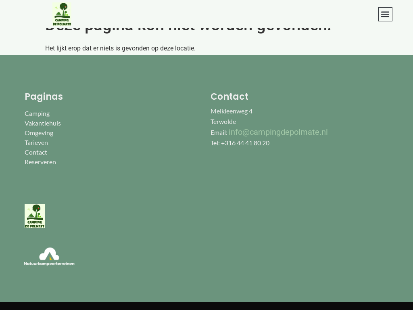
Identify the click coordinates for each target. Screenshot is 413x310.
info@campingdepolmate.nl (278, 132)
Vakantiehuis (43, 123)
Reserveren (40, 161)
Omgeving (39, 132)
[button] (385, 14)
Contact (36, 152)
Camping (37, 113)
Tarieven (36, 142)
